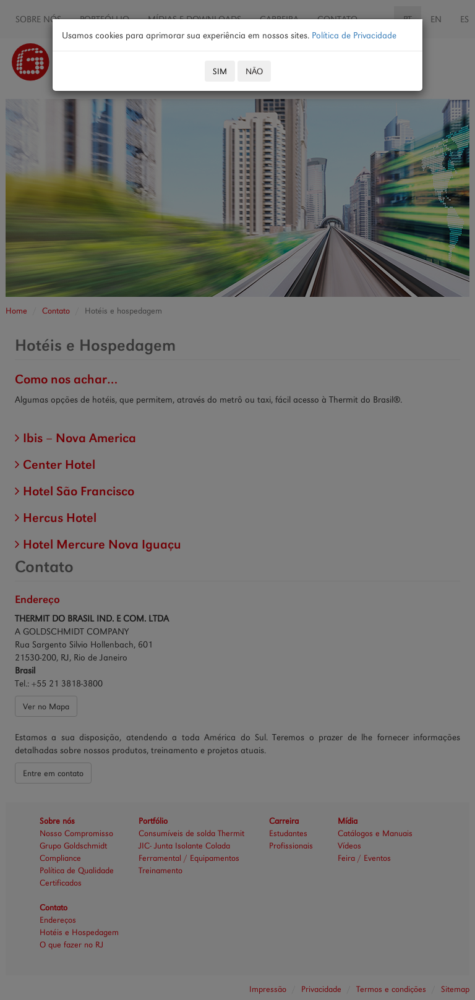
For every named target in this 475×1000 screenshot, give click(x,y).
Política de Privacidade (354, 35)
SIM (220, 71)
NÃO (254, 71)
